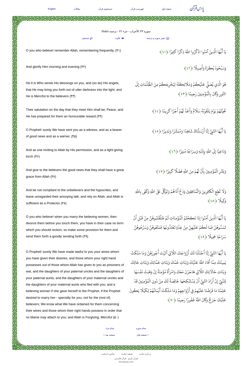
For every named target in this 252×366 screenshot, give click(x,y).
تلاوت (120, 38)
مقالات (77, 9)
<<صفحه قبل (143, 335)
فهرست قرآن (137, 9)
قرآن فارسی (120, 358)
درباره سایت (145, 354)
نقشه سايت (126, 354)
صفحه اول (167, 9)
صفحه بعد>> (109, 335)
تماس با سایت (108, 354)
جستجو (87, 38)
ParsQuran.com (126, 361)
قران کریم (133, 358)
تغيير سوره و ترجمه (158, 38)
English (52, 9)
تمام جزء (110, 328)
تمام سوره (141, 328)
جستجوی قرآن (105, 9)
